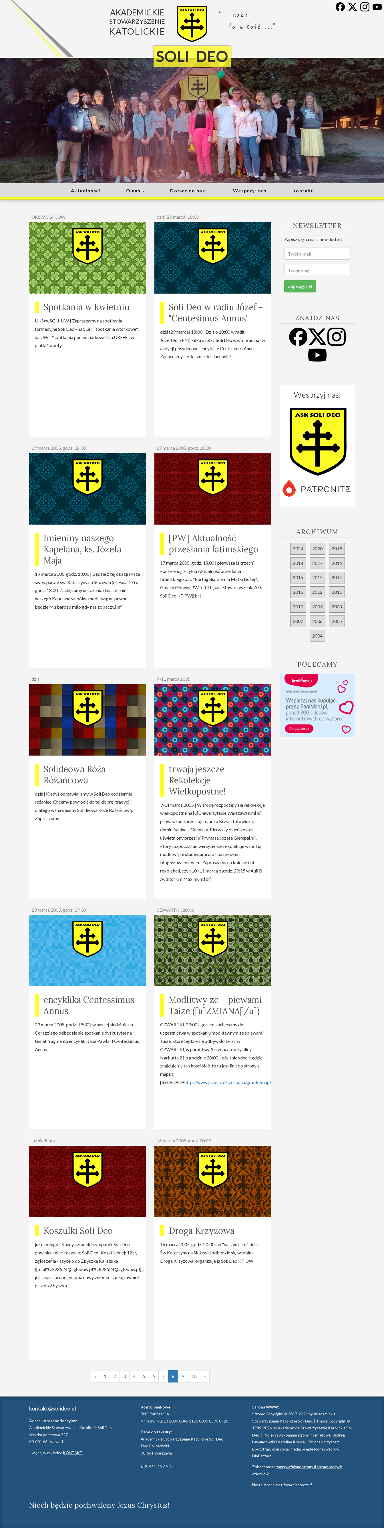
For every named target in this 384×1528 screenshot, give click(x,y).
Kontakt (303, 190)
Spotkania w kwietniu (86, 307)
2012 (317, 592)
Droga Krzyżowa (201, 1230)
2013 (298, 592)
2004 (317, 635)
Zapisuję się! (300, 286)
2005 (337, 621)
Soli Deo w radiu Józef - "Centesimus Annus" (216, 313)
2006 (317, 621)
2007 (298, 621)
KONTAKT (73, 1453)
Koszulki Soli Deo (78, 1230)
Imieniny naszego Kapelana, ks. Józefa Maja (82, 549)
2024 (298, 548)
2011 (337, 592)
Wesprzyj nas (250, 190)
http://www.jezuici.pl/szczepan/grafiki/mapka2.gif (233, 1082)
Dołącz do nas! (188, 190)
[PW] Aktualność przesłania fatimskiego (213, 544)
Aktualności (85, 190)
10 (193, 1376)
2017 (317, 563)
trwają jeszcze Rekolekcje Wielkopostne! (197, 780)
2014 (337, 577)
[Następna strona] (205, 1376)
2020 (317, 548)
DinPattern (261, 1456)
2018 (298, 563)
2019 (337, 548)
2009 (317, 606)
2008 (337, 606)
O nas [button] (135, 190)
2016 (337, 563)
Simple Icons (312, 1449)
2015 (317, 577)
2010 (298, 606)
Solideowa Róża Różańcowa (74, 775)
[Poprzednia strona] (95, 1376)
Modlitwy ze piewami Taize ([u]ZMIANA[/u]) (215, 1005)
